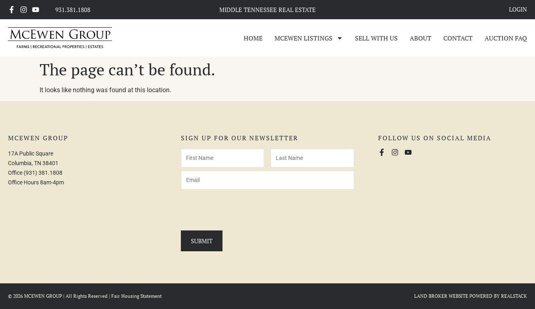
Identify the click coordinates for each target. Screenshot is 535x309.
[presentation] (242, 208)
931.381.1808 (72, 10)
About (420, 38)
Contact (458, 38)
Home (253, 38)
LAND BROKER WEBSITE (441, 296)
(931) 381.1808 (43, 173)
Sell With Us (376, 38)
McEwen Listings (309, 38)
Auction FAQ (506, 38)
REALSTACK (514, 296)
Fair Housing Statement (136, 296)
